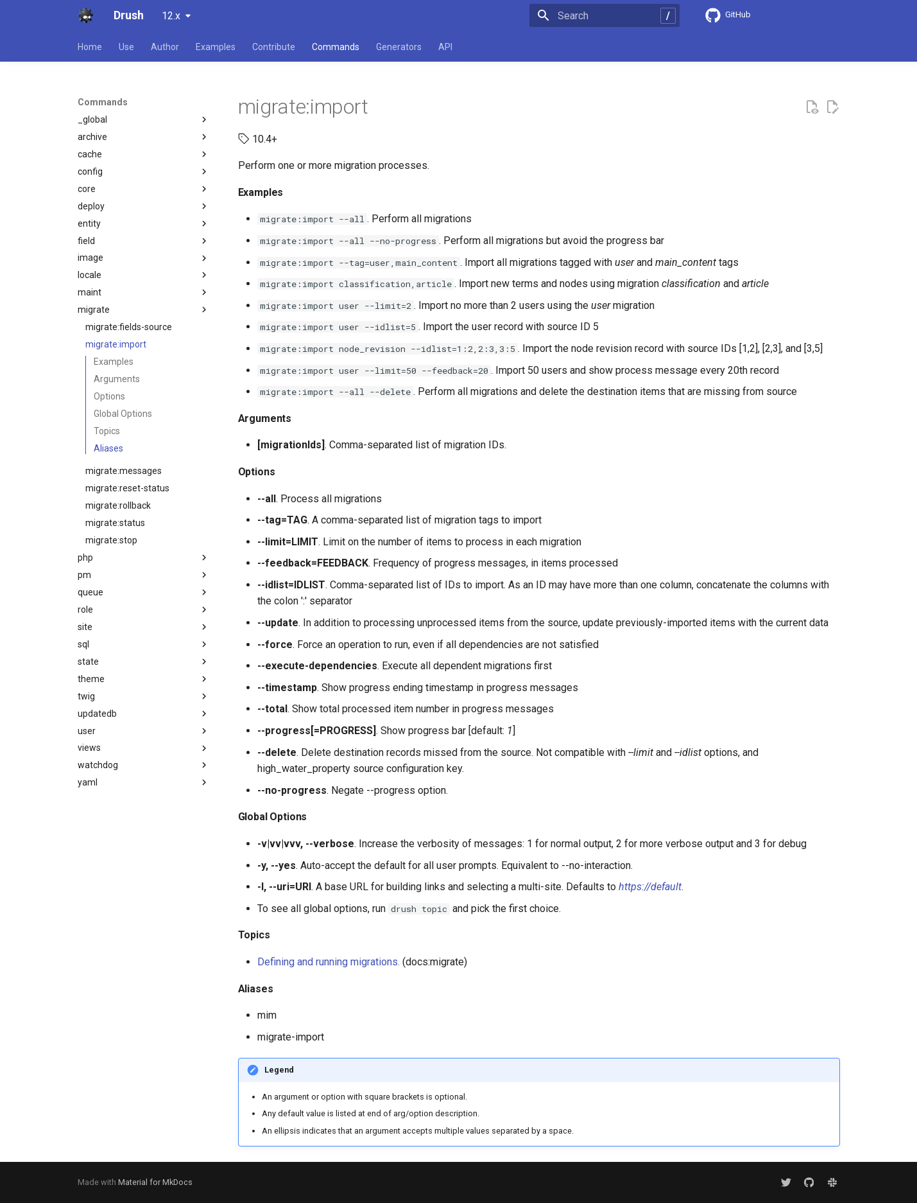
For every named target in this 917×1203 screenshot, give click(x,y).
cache (144, 154)
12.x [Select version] (171, 16)
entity (144, 223)
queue (144, 592)
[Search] (604, 15)
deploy (144, 206)
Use (126, 47)
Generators (399, 47)
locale (144, 275)
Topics (107, 431)
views (144, 748)
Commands (335, 47)
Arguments (117, 379)
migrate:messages (123, 471)
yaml (144, 782)
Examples (216, 47)
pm (144, 575)
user (144, 731)
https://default (650, 887)
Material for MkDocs (155, 1182)
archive (144, 137)
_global (144, 119)
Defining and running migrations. (328, 962)
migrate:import (115, 344)
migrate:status (115, 523)
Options (109, 396)
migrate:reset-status (127, 488)
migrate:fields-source (128, 327)
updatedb (144, 713)
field (144, 241)
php (144, 557)
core (144, 189)
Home (90, 47)
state (144, 661)
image (144, 258)
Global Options (123, 413)
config (144, 171)
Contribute (273, 47)
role (144, 609)
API (445, 47)
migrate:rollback (118, 505)
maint (144, 292)
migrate (144, 309)
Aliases (108, 448)
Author (165, 47)
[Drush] (85, 15)
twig (144, 696)
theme (144, 679)
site (144, 627)
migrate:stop (111, 540)
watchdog (144, 765)
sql (144, 644)
